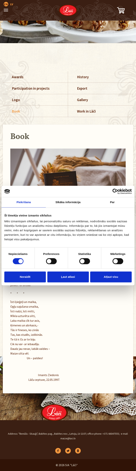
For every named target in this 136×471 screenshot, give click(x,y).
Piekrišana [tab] (24, 202)
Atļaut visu (111, 276)
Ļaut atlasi (68, 276)
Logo (16, 100)
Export (82, 88)
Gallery (82, 100)
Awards (17, 77)
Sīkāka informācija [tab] (68, 202)
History (83, 77)
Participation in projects (31, 88)
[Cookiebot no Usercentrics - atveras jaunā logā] (115, 191)
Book (16, 111)
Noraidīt (25, 276)
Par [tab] (112, 202)
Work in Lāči (86, 111)
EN (6, 4)
